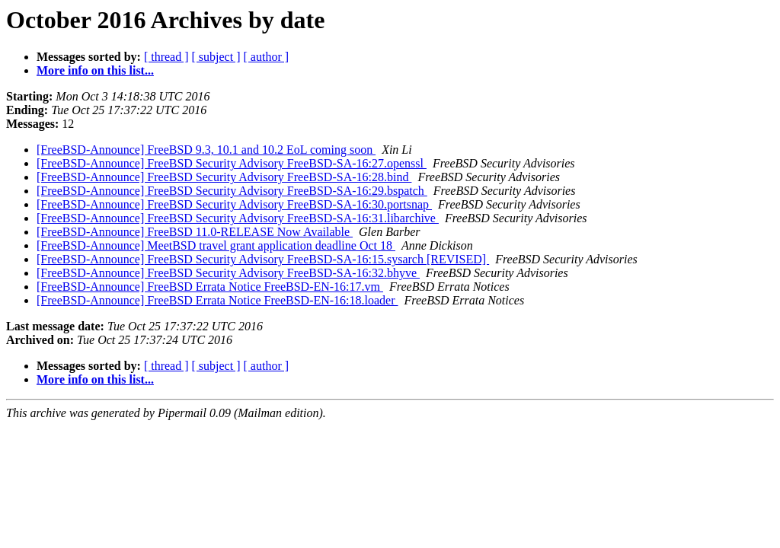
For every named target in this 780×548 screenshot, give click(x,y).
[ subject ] (216, 56)
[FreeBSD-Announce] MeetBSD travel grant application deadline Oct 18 (216, 245)
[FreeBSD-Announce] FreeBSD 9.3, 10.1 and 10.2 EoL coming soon (206, 149)
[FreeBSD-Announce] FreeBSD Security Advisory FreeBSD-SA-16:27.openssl (232, 163)
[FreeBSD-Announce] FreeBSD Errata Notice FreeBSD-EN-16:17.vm (210, 286)
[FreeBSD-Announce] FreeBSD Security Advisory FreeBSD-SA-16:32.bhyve (228, 272)
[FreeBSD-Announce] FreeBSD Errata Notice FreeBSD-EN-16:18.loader (217, 300)
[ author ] (266, 56)
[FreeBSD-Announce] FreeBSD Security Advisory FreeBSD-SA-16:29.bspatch (232, 190)
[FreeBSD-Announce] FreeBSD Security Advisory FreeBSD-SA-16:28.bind (224, 176)
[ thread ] (166, 56)
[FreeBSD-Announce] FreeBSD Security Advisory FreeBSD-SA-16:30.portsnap (234, 204)
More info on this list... (95, 70)
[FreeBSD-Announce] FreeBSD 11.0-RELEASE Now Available (195, 231)
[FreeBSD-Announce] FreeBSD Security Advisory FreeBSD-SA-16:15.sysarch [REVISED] (263, 259)
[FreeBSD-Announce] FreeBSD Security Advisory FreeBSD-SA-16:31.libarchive (238, 218)
